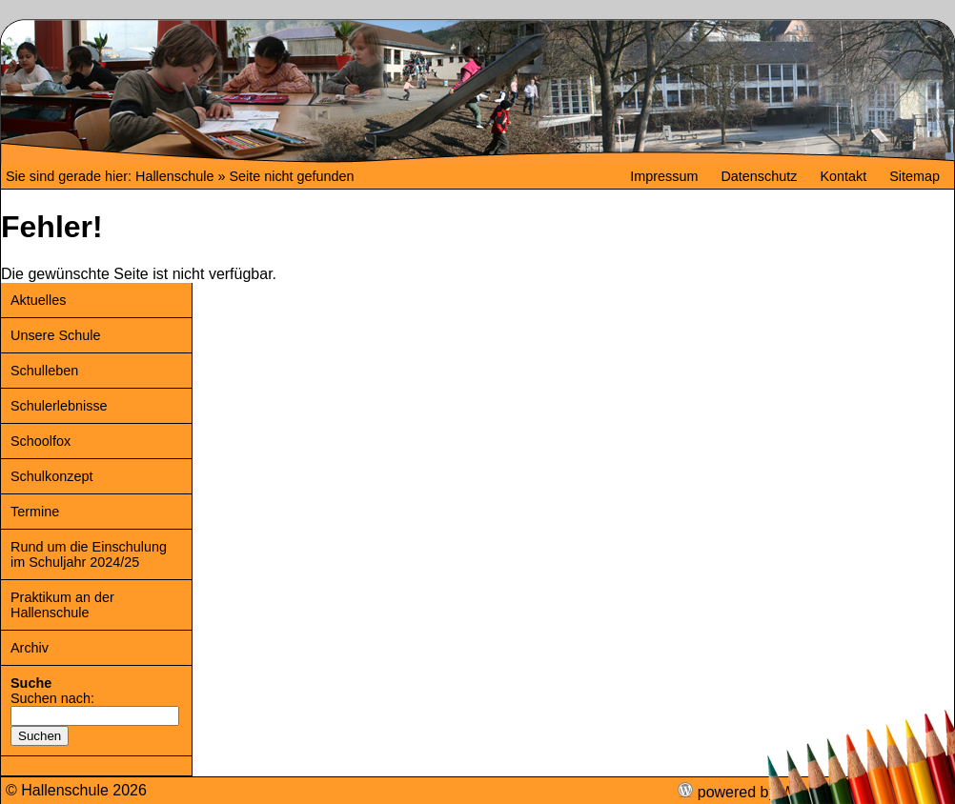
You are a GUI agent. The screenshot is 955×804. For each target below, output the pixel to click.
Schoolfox (40, 441)
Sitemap (914, 176)
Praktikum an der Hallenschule (62, 605)
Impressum (664, 176)
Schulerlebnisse (59, 405)
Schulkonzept (51, 476)
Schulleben (44, 370)
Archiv (29, 647)
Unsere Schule (55, 335)
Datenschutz (759, 176)
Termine (34, 511)
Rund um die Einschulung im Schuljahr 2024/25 (88, 554)
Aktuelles (38, 300)
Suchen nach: (52, 698)
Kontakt (843, 176)
